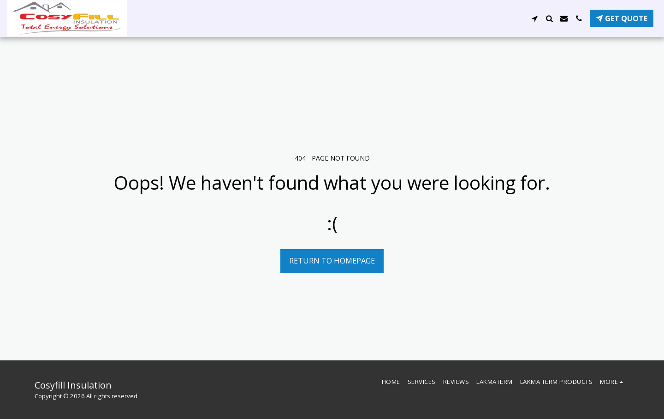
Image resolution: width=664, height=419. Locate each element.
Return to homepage (332, 260)
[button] (534, 18)
